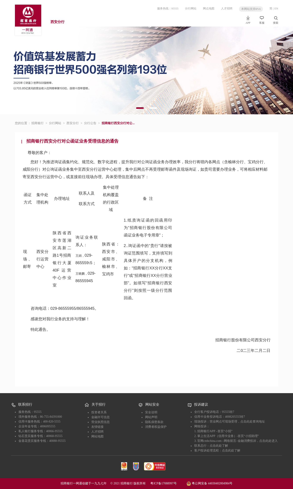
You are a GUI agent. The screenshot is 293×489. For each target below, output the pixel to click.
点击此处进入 (268, 440)
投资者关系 (99, 412)
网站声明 (151, 417)
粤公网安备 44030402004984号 (209, 483)
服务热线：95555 (168, 8)
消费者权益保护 (156, 426)
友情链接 (97, 426)
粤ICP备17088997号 (168, 483)
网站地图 (97, 436)
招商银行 (37, 123)
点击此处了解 (219, 445)
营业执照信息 (100, 422)
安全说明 (151, 412)
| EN (275, 8)
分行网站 (190, 8)
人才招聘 (226, 8)
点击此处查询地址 (252, 421)
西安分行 (57, 22)
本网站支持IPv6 (251, 9)
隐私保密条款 (154, 422)
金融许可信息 (100, 417)
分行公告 (90, 123)
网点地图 (208, 8)
